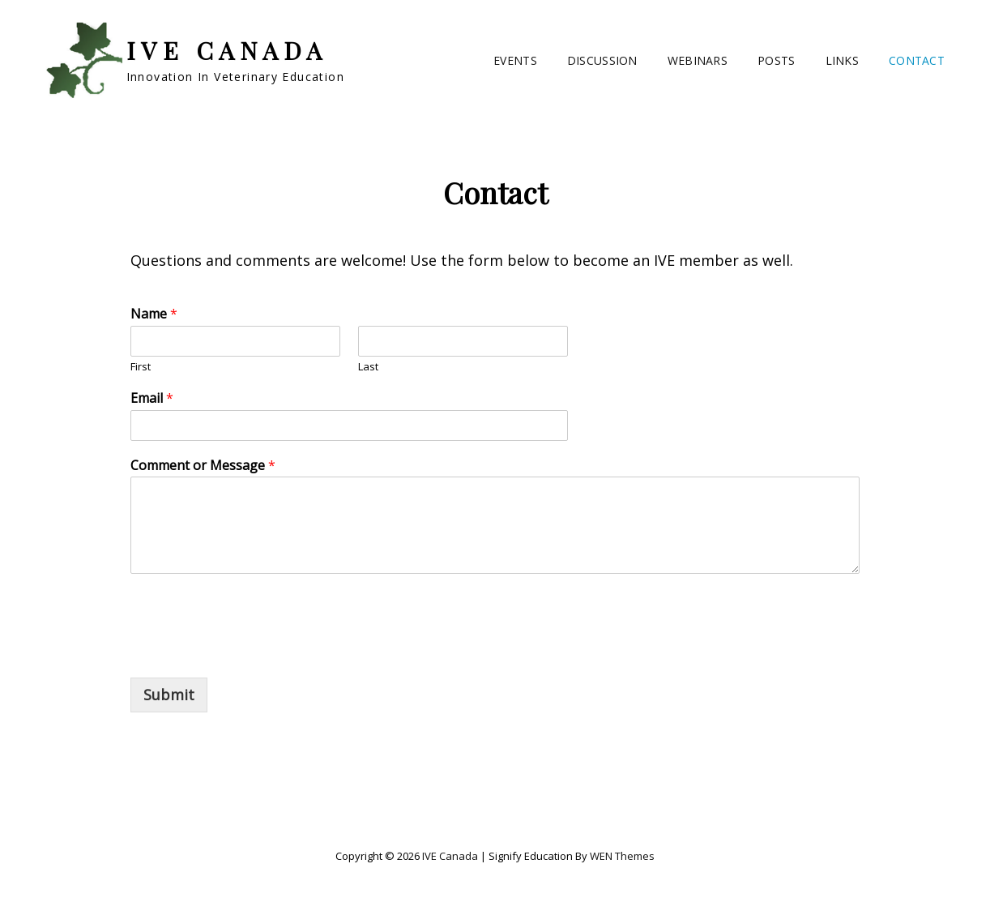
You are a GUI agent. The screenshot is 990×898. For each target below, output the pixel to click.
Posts (776, 60)
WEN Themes (622, 856)
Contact (917, 60)
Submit (168, 694)
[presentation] (253, 651)
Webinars (698, 60)
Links (842, 60)
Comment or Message (202, 465)
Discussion (602, 60)
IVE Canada (227, 50)
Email (151, 398)
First (140, 367)
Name (153, 314)
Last (368, 367)
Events (515, 60)
